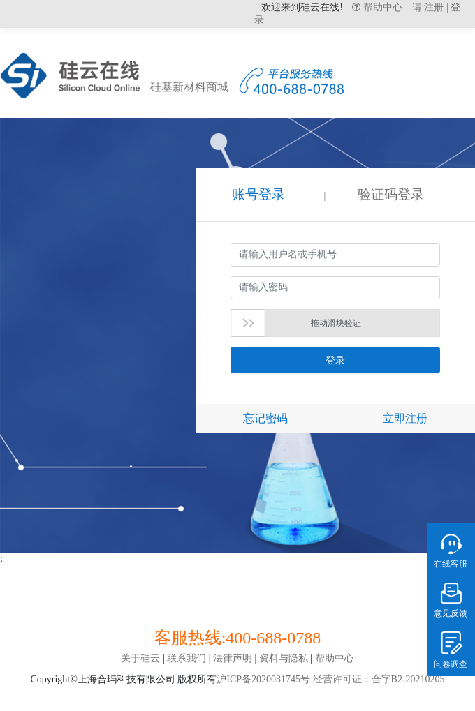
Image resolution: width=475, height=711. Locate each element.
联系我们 (186, 658)
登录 (335, 360)
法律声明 (232, 658)
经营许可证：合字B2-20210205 (377, 679)
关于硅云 (140, 658)
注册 (434, 7)
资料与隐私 (283, 658)
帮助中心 (381, 7)
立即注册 (405, 418)
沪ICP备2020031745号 (263, 679)
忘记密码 (265, 418)
